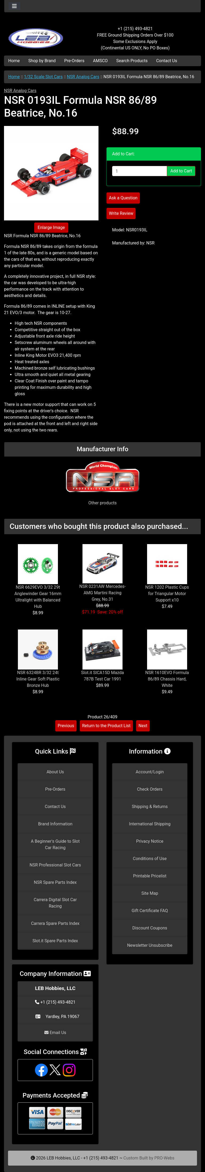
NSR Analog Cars (83, 76)
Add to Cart (181, 170)
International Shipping (149, 823)
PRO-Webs (164, 1158)
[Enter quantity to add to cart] (139, 171)
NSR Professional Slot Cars (55, 865)
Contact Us (166, 60)
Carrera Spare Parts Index (55, 923)
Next (143, 725)
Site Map (149, 893)
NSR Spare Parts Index (55, 882)
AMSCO (100, 60)
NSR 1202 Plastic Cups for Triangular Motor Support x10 (167, 594)
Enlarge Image (51, 227)
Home (14, 60)
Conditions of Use (150, 858)
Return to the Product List (106, 725)
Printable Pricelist (149, 875)
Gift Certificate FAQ (150, 910)
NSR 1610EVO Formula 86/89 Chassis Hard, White (167, 679)
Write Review (121, 213)
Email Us (55, 1032)
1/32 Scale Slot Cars (43, 76)
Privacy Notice (149, 841)
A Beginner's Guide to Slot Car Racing (55, 844)
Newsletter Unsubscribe (149, 945)
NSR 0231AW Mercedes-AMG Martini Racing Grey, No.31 (102, 593)
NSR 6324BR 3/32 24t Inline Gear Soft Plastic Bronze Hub (38, 679)
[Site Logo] (37, 35)
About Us (55, 771)
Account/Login (150, 771)
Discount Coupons (149, 928)
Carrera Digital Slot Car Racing (55, 903)
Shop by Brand (42, 60)
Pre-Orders (74, 60)
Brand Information (55, 823)
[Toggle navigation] (14, 6)
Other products (102, 502)
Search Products (132, 60)
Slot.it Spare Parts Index (55, 940)
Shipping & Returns (150, 806)
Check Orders (150, 789)
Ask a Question (123, 197)
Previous (66, 725)
